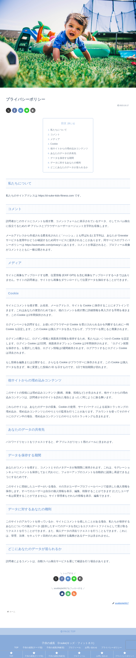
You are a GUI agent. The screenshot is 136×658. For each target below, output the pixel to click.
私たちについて (58, 130)
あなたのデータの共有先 (63, 153)
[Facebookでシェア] (14, 110)
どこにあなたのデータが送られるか (69, 167)
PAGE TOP (68, 632)
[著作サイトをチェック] (62, 594)
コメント (55, 134)
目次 (63, 123)
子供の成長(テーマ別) (32, 649)
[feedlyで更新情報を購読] (68, 594)
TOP (16, 649)
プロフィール (74, 649)
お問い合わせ (91, 649)
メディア (55, 139)
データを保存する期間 (62, 158)
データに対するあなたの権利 (65, 163)
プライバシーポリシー (111, 649)
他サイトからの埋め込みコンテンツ (69, 148)
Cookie (54, 144)
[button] (32, 110)
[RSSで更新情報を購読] (74, 594)
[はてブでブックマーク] (20, 110)
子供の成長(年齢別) (55, 649)
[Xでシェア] (8, 110)
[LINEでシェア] (26, 110)
